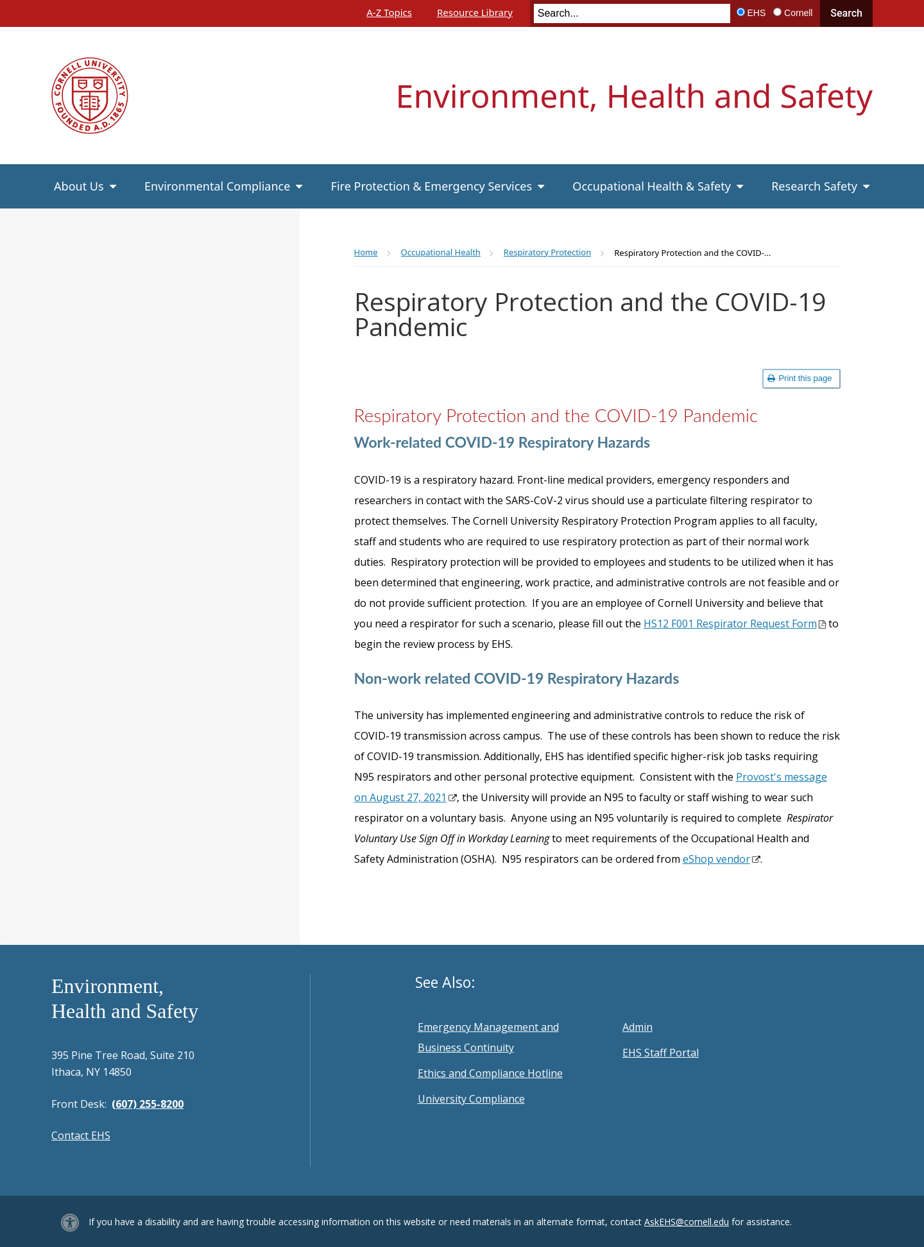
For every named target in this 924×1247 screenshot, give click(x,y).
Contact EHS (80, 1135)
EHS (757, 13)
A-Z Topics (389, 12)
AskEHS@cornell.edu (686, 1222)
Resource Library (475, 12)
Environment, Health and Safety (634, 95)
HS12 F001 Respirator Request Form (730, 623)
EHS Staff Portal (660, 1053)
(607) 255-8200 (148, 1104)
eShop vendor (716, 859)
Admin (637, 1027)
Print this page (799, 378)
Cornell (798, 13)
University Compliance (471, 1099)
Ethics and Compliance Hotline (490, 1073)
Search (846, 13)
